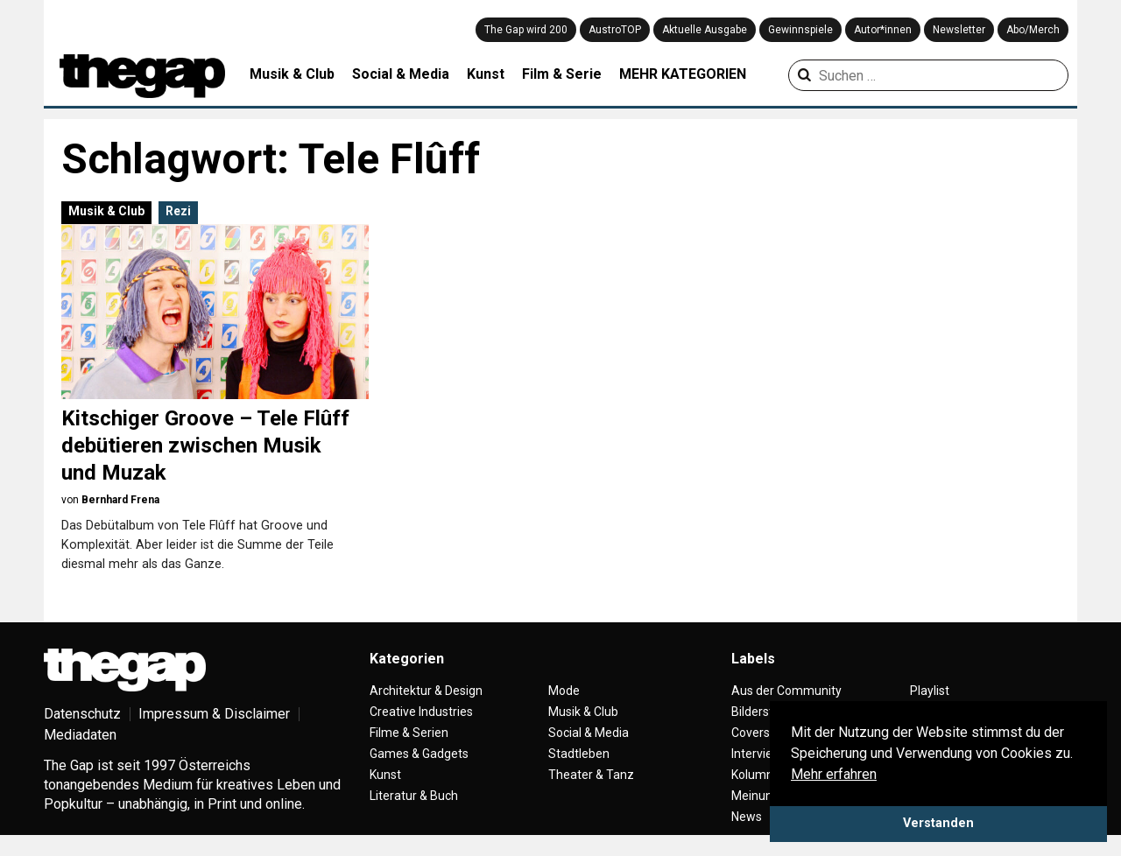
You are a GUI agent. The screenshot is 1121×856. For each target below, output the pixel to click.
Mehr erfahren (834, 774)
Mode (564, 691)
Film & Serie (562, 74)
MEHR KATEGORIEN (682, 74)
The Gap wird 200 (526, 30)
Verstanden (938, 823)
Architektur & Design (426, 691)
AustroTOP (615, 30)
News (746, 817)
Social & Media (400, 74)
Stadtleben (579, 754)
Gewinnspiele (800, 30)
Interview (756, 754)
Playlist (929, 691)
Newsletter (959, 30)
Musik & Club (292, 74)
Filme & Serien (409, 733)
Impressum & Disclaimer (214, 713)
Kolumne (755, 775)
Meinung (755, 796)
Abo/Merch (1033, 30)
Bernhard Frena (120, 500)
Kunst (485, 74)
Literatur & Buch (414, 796)
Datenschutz (82, 713)
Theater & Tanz (591, 775)
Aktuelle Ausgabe (704, 30)
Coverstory (761, 733)
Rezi (178, 211)
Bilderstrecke (767, 712)
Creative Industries (421, 712)
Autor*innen (883, 30)
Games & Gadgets (419, 754)
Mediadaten (80, 734)
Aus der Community (786, 691)
